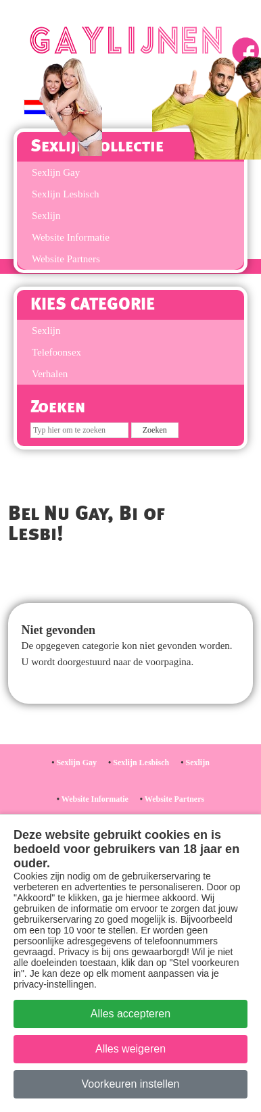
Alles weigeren (130, 1049)
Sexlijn (46, 215)
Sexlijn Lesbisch (65, 194)
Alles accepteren (130, 1013)
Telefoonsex (56, 352)
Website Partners (66, 258)
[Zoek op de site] (155, 430)
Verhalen (50, 373)
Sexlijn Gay (76, 762)
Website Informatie (71, 237)
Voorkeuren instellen (131, 1084)
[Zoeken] (79, 430)
